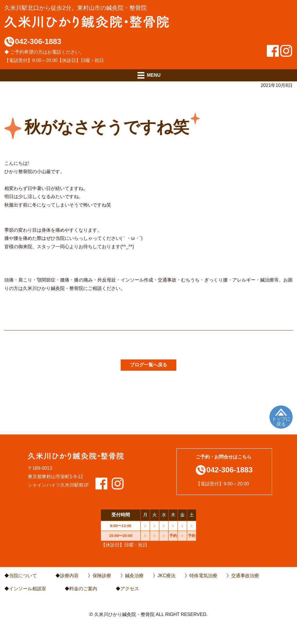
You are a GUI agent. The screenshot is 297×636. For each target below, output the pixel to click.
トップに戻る (281, 421)
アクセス (129, 588)
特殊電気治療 (203, 575)
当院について (23, 575)
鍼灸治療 (134, 575)
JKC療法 (166, 575)
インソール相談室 (27, 588)
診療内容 (69, 575)
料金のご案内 (83, 588)
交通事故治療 (245, 575)
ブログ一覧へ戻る (148, 364)
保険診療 (102, 575)
